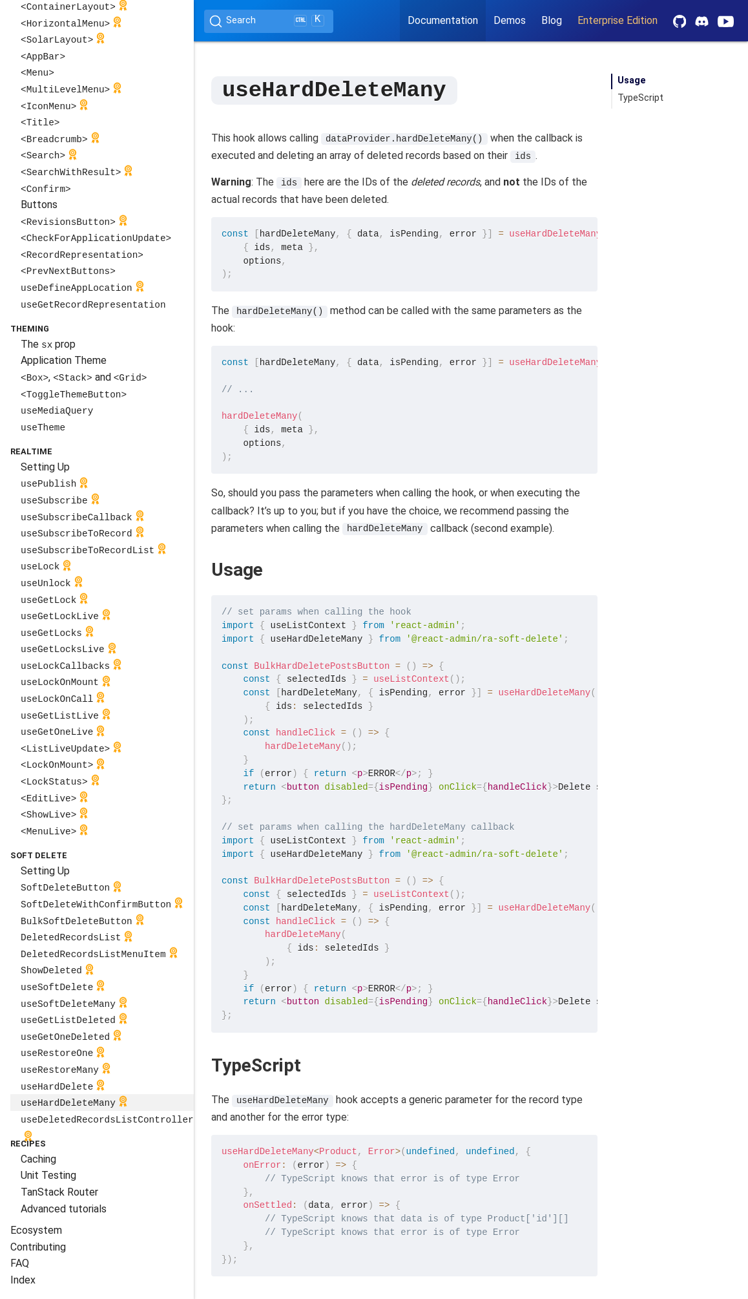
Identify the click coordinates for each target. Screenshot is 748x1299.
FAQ (19, 1263)
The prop (48, 344)
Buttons (39, 204)
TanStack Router (59, 1192)
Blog (551, 20)
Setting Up (45, 467)
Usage (632, 80)
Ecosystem (36, 1230)
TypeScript (640, 97)
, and (84, 377)
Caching (38, 1159)
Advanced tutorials (64, 1209)
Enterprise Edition (617, 20)
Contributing (38, 1247)
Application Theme (64, 360)
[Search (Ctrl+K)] (268, 21)
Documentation (443, 20)
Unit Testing (48, 1175)
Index (23, 1280)
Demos (509, 20)
